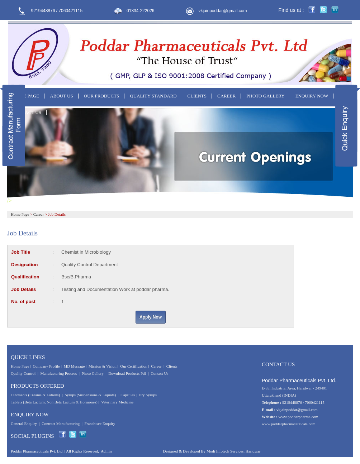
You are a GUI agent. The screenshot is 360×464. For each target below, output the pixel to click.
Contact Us (159, 373)
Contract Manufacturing (61, 423)
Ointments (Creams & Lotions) (35, 395)
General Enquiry (24, 423)
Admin (106, 451)
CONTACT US (27, 112)
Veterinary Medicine (117, 402)
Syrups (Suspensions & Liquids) (91, 395)
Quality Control (23, 373)
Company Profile (46, 366)
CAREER (226, 96)
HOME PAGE (26, 96)
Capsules (127, 395)
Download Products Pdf (127, 373)
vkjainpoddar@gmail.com (223, 10)
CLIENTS (197, 96)
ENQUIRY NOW (311, 96)
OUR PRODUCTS (101, 96)
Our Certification (133, 366)
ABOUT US (61, 96)
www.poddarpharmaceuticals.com (289, 424)
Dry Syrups (148, 395)
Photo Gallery (93, 373)
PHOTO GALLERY (265, 96)
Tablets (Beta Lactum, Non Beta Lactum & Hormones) (54, 402)
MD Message (74, 366)
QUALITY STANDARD (153, 96)
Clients (171, 366)
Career (38, 214)
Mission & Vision (103, 366)
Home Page (20, 214)
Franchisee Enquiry (99, 423)
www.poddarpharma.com (298, 417)
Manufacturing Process (59, 373)
